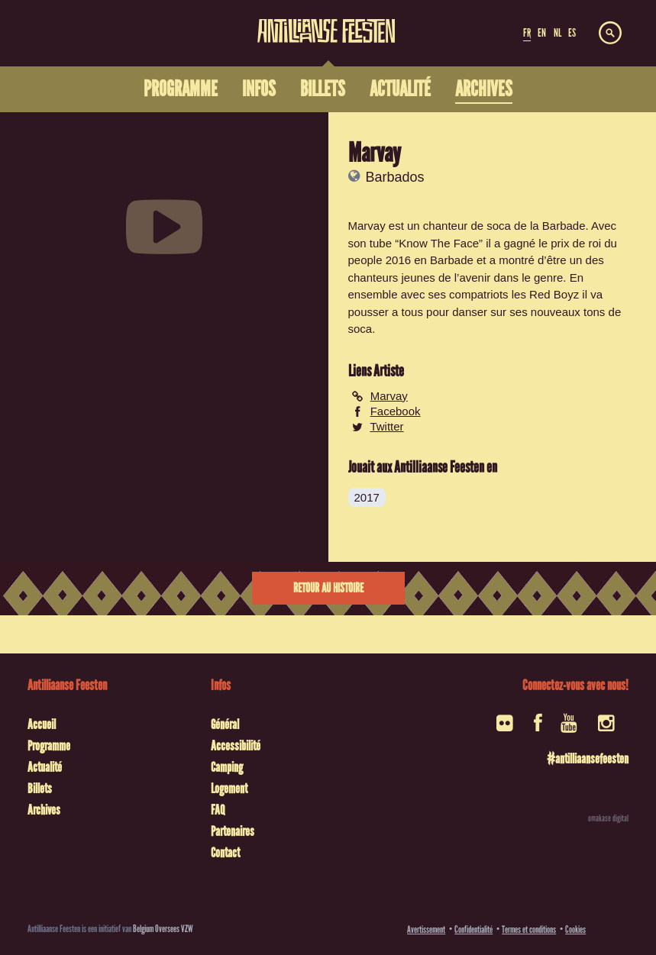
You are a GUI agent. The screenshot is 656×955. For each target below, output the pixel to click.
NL (557, 33)
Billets (39, 788)
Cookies (575, 929)
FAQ (218, 810)
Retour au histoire (328, 588)
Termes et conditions (529, 929)
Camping (227, 767)
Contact (225, 852)
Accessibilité (235, 745)
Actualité (44, 767)
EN (542, 33)
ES (572, 33)
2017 (367, 497)
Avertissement (426, 929)
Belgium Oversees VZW (163, 928)
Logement (229, 788)
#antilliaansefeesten (588, 758)
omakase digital (608, 818)
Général (225, 724)
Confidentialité (473, 929)
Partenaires (232, 831)
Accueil (41, 724)
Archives (43, 810)
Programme (48, 745)
